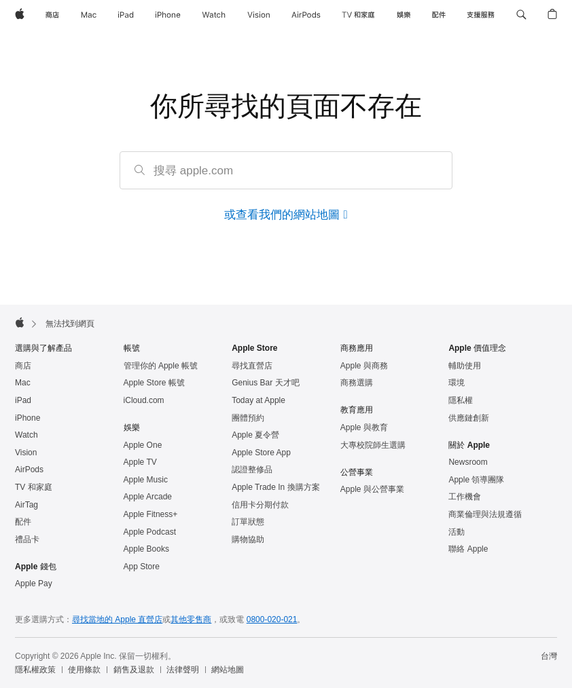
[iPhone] (167, 15)
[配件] (439, 15)
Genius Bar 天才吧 (265, 382)
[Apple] (20, 15)
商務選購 (356, 382)
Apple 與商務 (364, 365)
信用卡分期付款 (260, 505)
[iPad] (125, 15)
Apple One (143, 445)
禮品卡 (27, 539)
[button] (521, 15)
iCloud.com (144, 400)
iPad (23, 400)
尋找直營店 (252, 365)
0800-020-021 (272, 619)
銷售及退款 (133, 669)
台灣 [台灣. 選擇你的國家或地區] (549, 656)
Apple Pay (33, 583)
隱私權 (460, 400)
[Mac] (88, 15)
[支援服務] (480, 15)
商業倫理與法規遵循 (485, 514)
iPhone (27, 418)
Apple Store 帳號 (154, 382)
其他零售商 (191, 619)
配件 (23, 522)
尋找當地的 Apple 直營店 (117, 619)
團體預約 (248, 418)
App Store (142, 566)
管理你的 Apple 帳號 (161, 365)
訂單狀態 (248, 522)
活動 (456, 532)
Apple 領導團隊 (476, 479)
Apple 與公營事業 (372, 489)
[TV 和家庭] (358, 15)
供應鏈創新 (468, 418)
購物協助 (248, 539)
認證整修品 (252, 469)
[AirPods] (306, 15)
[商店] (52, 15)
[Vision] (259, 15)
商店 (23, 365)
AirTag (26, 505)
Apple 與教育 (364, 427)
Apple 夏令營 (255, 435)
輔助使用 (464, 365)
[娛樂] (403, 15)
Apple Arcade (148, 496)
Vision (26, 452)
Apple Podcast (150, 532)
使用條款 (84, 669)
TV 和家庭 (33, 487)
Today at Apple (258, 400)
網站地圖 (227, 669)
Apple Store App (261, 452)
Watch (26, 435)
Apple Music (146, 479)
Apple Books (146, 549)
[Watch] (213, 15)
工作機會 (464, 496)
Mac (23, 382)
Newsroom (467, 462)
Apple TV (140, 462)
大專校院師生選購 (373, 445)
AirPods (29, 469)
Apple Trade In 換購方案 (275, 487)
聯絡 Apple (468, 549)
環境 (456, 382)
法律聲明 (182, 669)
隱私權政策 (35, 669)
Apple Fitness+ (151, 514)
